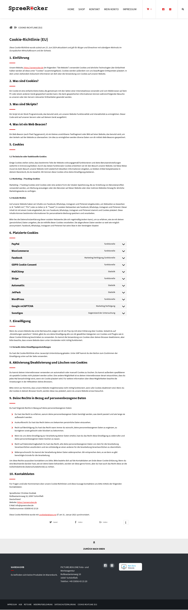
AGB (21, 604)
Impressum (129, 9)
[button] (60, 522)
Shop (81, 9)
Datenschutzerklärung (70, 604)
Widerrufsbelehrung (45, 604)
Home (71, 9)
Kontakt (94, 9)
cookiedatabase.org (47, 514)
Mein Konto (111, 9)
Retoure (29, 604)
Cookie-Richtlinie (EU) (94, 604)
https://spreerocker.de (33, 67)
